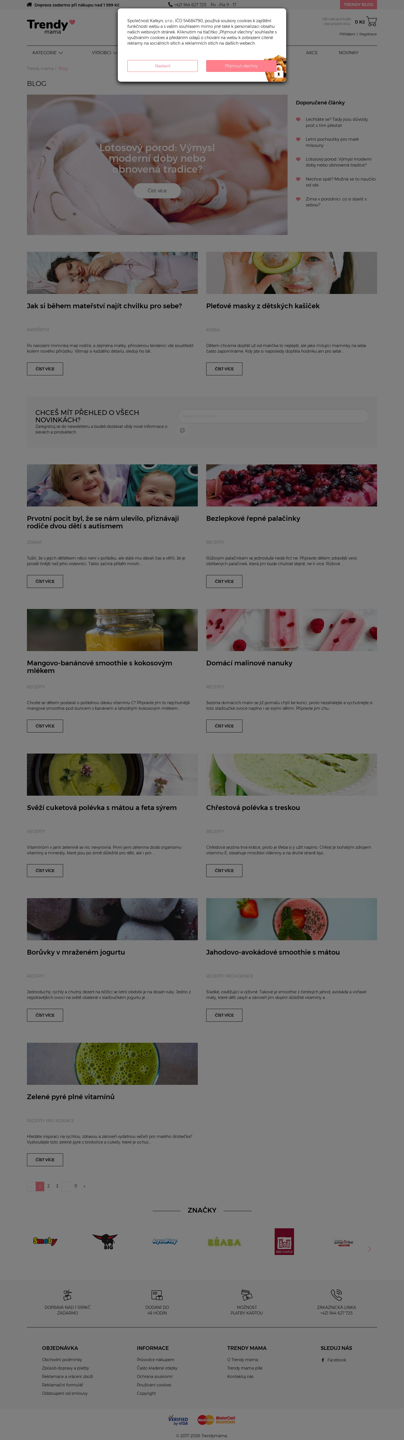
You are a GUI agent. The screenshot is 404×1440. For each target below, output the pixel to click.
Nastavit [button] (162, 66)
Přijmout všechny (241, 66)
